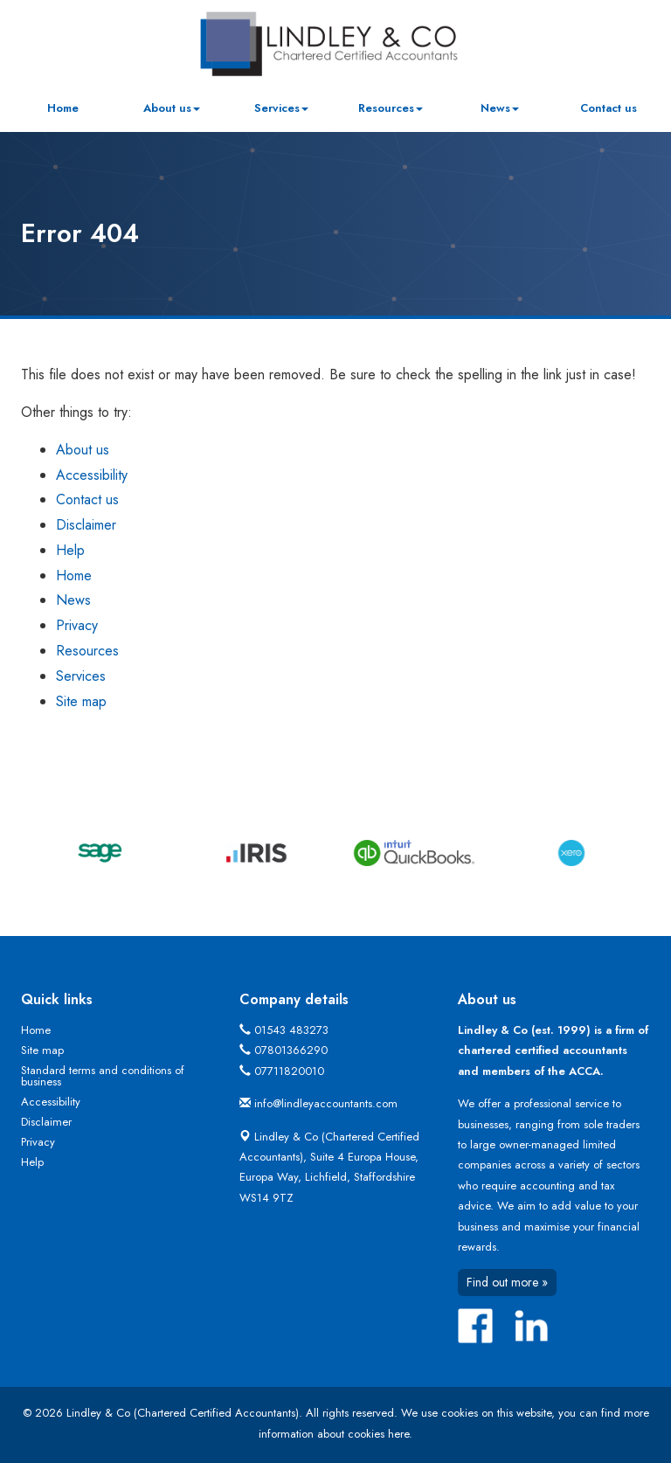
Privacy (77, 625)
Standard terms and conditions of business (102, 1076)
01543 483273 (291, 1030)
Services (281, 108)
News (500, 108)
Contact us (608, 108)
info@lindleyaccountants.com (326, 1103)
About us (171, 108)
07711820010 (289, 1071)
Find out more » (507, 1282)
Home (63, 108)
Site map (81, 701)
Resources (390, 108)
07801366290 (291, 1050)
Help (70, 550)
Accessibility (92, 475)
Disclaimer (86, 525)
